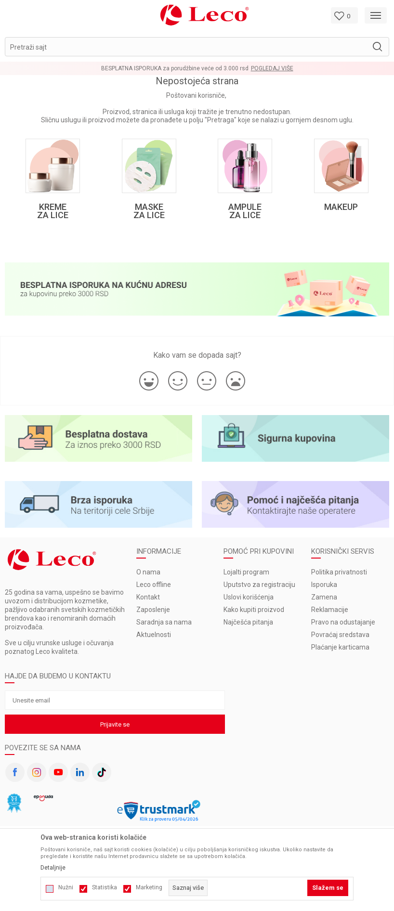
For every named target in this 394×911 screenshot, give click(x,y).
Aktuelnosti (153, 634)
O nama (148, 572)
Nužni (65, 887)
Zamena (324, 597)
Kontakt (148, 597)
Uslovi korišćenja (248, 597)
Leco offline (153, 584)
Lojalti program (246, 572)
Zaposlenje (153, 609)
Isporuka (324, 584)
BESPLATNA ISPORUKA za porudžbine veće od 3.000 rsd (175, 68)
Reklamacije (329, 609)
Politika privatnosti (339, 572)
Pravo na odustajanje (343, 622)
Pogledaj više (272, 68)
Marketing (149, 887)
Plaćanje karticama (340, 647)
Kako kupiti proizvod (253, 609)
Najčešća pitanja (248, 622)
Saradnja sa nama (164, 622)
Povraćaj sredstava (340, 634)
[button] (197, 46)
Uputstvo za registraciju (259, 584)
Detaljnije (53, 868)
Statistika (104, 887)
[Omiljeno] (344, 15)
